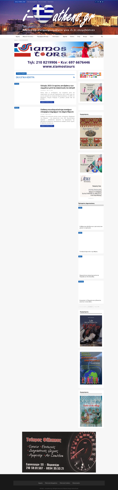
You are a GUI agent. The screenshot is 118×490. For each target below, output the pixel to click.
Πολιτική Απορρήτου (32, 1)
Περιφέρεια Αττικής (43, 36)
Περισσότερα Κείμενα (91, 36)
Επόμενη (90, 306)
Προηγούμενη (83, 306)
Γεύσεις (73, 36)
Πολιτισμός (56, 36)
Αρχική (18, 36)
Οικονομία (81, 281)
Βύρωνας (17, 107)
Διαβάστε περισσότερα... (47, 102)
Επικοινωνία (50, 1)
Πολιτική (17, 83)
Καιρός (80, 256)
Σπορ (80, 36)
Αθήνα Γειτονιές (28, 36)
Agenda (66, 36)
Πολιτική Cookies (42, 1)
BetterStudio (75, 488)
